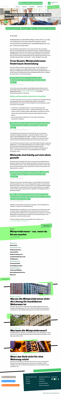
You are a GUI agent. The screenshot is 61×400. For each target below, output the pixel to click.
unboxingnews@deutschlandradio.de (19, 220)
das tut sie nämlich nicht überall (28, 91)
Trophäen (28, 383)
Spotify (32, 28)
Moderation (40, 6)
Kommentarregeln (43, 383)
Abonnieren (51, 28)
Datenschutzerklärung (44, 376)
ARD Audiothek (24, 28)
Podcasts (24, 6)
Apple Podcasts (41, 28)
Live (49, 7)
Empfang (28, 381)
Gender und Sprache (44, 385)
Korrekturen (42, 381)
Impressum (41, 379)
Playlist (53, 7)
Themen (18, 6)
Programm (31, 6)
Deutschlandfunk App (12, 28)
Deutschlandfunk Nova (31, 376)
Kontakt (28, 379)
